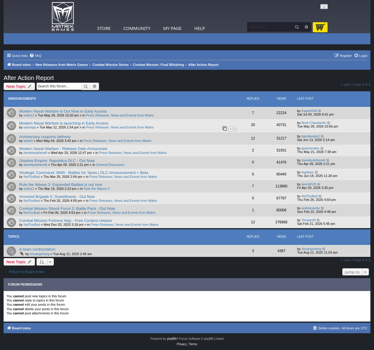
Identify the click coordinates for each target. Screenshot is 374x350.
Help (199, 28)
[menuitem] (35, 55)
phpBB (171, 338)
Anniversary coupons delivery (45, 136)
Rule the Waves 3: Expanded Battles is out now (60, 184)
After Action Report (29, 78)
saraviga (30, 127)
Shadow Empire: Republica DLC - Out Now (57, 160)
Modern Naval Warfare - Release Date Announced (63, 148)
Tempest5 (309, 220)
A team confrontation (37, 249)
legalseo (308, 172)
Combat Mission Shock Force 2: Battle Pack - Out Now (67, 208)
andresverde (311, 208)
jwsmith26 (309, 184)
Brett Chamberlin (314, 123)
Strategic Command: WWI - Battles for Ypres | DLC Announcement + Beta (83, 172)
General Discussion (110, 164)
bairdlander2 (311, 136)
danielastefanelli (35, 152)
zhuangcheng (40, 254)
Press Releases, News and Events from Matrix (120, 115)
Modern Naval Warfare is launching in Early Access (64, 123)
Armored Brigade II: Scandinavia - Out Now (57, 196)
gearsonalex (311, 148)
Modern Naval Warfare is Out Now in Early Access (63, 111)
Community (136, 28)
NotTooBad (32, 176)
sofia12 (29, 115)
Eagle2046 (309, 111)
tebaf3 (28, 141)
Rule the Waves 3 (97, 188)
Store (104, 28)
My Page (172, 28)
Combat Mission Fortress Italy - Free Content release (65, 220)
